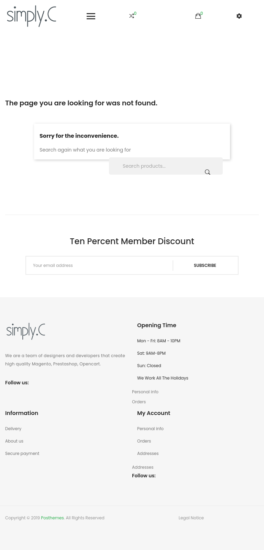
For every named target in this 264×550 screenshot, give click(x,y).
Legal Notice (191, 518)
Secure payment (22, 453)
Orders (144, 441)
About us (14, 441)
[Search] (166, 166)
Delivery (13, 429)
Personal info (150, 429)
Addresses (147, 453)
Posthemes (52, 518)
